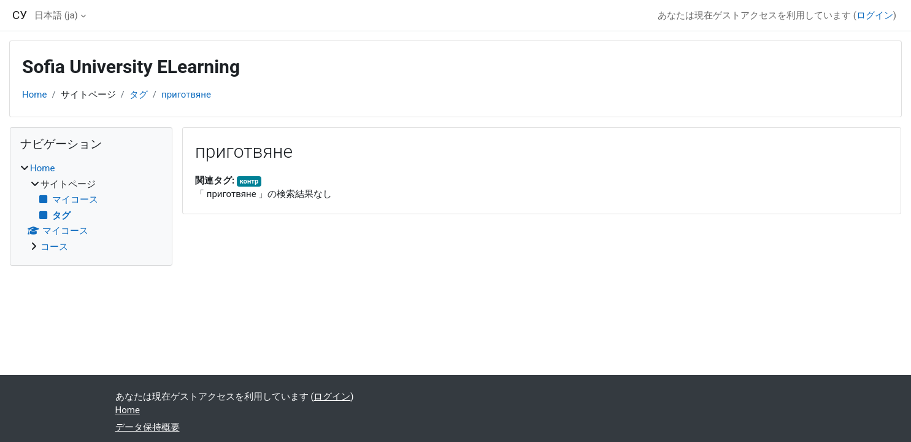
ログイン (874, 15)
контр (248, 181)
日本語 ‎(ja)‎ (56, 15)
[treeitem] (91, 207)
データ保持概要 (147, 427)
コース (54, 246)
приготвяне (186, 94)
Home (34, 94)
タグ (138, 94)
